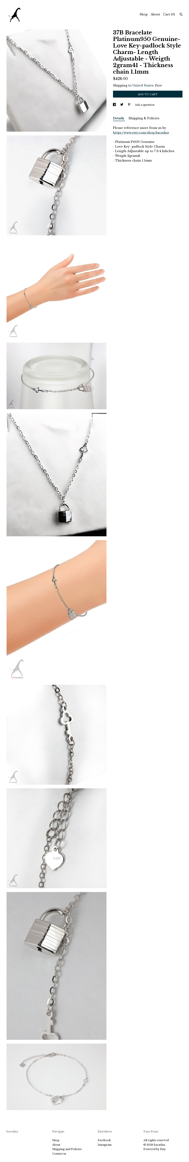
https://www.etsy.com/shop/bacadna (141, 132)
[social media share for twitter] (122, 104)
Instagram (105, 1144)
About (155, 14)
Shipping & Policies (143, 118)
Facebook (104, 1140)
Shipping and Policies (67, 1149)
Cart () (169, 14)
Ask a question (144, 104)
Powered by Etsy (154, 1149)
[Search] (181, 15)
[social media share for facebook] (115, 104)
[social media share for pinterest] (129, 104)
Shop (143, 14)
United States (142, 85)
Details (119, 118)
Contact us (59, 1153)
